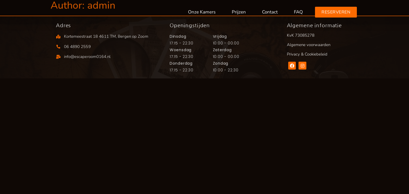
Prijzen (239, 12)
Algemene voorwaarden (308, 44)
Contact (270, 12)
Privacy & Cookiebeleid (307, 54)
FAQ (298, 12)
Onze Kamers (202, 12)
